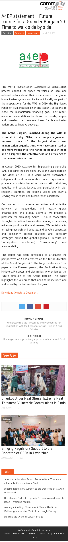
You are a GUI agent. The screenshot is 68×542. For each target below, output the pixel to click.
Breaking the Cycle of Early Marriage (23, 516)
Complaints (58, 533)
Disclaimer (18, 533)
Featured (19, 33)
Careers (31, 533)
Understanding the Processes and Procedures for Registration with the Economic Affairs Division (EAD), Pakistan (34, 326)
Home (7, 533)
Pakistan (7, 33)
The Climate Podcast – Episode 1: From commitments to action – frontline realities (34, 499)
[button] (13, 5)
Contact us (44, 533)
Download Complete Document (19, 292)
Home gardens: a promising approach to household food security (34, 341)
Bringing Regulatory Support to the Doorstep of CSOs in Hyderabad (26, 450)
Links (34, 537)
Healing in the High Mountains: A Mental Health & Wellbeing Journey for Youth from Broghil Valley (30, 509)
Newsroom (33, 33)
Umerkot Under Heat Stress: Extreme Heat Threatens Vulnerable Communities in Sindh (33, 400)
